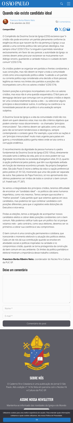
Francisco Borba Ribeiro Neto (22, 20)
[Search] (61, 4)
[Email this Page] (68, 29)
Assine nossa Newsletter (36, 399)
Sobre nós (36, 377)
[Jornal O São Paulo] (15, 3)
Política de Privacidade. (54, 416)
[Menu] (69, 4)
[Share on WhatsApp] (64, 29)
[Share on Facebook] (56, 29)
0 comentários (64, 21)
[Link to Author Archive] (5, 21)
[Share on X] (60, 29)
